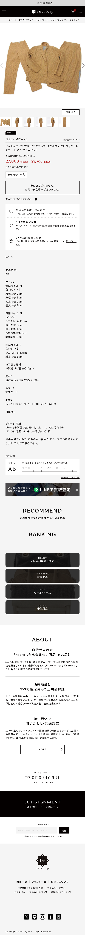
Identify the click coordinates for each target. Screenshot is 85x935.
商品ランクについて (71, 477)
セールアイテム (42, 591)
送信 (64, 830)
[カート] (72, 11)
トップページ (10, 20)
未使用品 (42, 607)
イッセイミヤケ (42, 20)
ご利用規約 (20, 892)
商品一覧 (21, 881)
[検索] (80, 11)
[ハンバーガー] (3, 11)
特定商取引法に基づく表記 (30, 887)
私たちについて (60, 881)
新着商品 (42, 575)
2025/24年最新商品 (42, 560)
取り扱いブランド (26, 20)
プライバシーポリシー (57, 887)
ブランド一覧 (39, 881)
